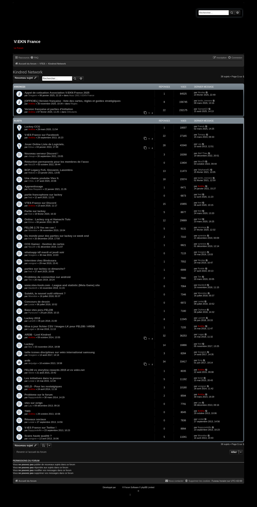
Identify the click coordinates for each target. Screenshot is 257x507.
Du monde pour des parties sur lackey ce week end (56, 235)
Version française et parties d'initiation (48, 109)
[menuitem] (34, 57)
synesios (202, 235)
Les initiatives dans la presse (42, 378)
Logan (31, 329)
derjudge (32, 363)
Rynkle (201, 268)
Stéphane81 (204, 169)
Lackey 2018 (32, 318)
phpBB (119, 487)
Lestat (31, 304)
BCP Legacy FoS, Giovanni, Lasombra (48, 169)
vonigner (32, 263)
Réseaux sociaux (35, 419)
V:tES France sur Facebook (41, 134)
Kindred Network (28, 72)
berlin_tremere (205, 100)
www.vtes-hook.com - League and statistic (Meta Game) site (62, 285)
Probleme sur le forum (38, 394)
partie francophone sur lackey (43, 194)
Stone (31, 372)
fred (30, 197)
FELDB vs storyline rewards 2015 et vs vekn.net (54, 369)
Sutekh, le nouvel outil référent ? (44, 293)
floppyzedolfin (35, 397)
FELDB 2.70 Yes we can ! (40, 227)
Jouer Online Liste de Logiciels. (44, 144)
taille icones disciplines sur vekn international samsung (59, 352)
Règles (73, 103)
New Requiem (35, 189)
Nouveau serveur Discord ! (41, 153)
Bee (30, 347)
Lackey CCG (32, 126)
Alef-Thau (202, 153)
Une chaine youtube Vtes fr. (41, 178)
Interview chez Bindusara (40, 260)
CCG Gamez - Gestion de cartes (44, 244)
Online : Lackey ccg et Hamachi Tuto (47, 219)
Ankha (31, 103)
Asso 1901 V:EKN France (81, 95)
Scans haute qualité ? (38, 435)
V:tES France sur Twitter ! (40, 427)
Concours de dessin (37, 301)
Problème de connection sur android (47, 276)
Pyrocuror (33, 312)
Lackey (29, 344)
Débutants (72, 112)
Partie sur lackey (35, 211)
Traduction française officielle (124, 491)
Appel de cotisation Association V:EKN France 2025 (56, 92)
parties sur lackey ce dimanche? (44, 268)
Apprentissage (33, 186)
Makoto (32, 172)
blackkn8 (32, 288)
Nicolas (201, 92)
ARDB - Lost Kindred (37, 334)
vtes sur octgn (33, 402)
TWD (27, 411)
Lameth (32, 321)
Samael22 (203, 109)
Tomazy (201, 134)
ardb (27, 360)
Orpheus (202, 309)
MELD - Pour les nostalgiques (43, 386)
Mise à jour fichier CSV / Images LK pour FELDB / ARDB (59, 326)
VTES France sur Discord (40, 202)
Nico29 (31, 164)
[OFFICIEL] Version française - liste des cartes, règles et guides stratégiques (72, 100)
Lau (199, 144)
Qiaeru (143, 491)
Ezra (200, 360)
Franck (201, 126)
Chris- (31, 181)
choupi (31, 156)
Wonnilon (33, 230)
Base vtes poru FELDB (38, 309)
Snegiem (32, 95)
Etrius (31, 147)
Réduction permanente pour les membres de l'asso (56, 161)
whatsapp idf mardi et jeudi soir (44, 252)
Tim (30, 279)
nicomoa (202, 227)
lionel (200, 378)
